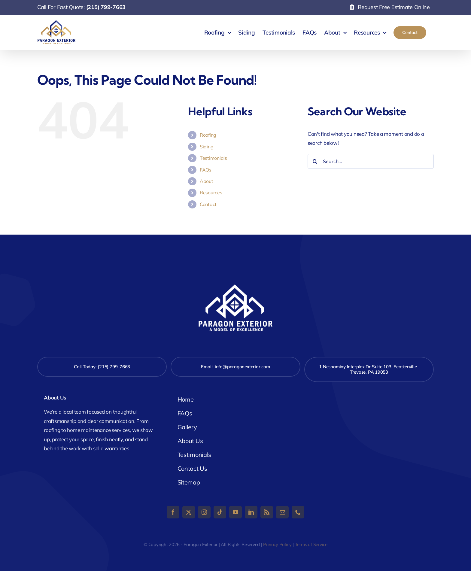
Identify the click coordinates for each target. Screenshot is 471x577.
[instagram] (204, 512)
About (206, 181)
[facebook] (173, 512)
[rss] (266, 512)
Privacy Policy (277, 544)
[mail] (282, 512)
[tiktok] (220, 512)
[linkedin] (251, 512)
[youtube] (235, 512)
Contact (208, 204)
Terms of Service (311, 544)
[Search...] (371, 161)
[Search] (315, 161)
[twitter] (188, 512)
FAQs (205, 170)
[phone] (298, 512)
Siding (206, 147)
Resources (211, 193)
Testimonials (213, 158)
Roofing (208, 135)
